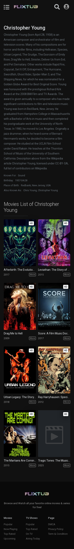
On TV (29, 533)
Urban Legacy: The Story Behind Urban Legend (20, 397)
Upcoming (9, 538)
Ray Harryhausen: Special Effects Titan (54, 397)
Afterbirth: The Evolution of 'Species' (20, 269)
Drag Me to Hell (13, 333)
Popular (8, 524)
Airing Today (33, 538)
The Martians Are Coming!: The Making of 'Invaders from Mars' (20, 460)
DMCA (51, 524)
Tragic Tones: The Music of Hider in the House (54, 460)
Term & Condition (58, 533)
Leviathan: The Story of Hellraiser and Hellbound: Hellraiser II (54, 269)
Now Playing (10, 529)
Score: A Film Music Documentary (54, 333)
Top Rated (9, 533)
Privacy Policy (55, 529)
